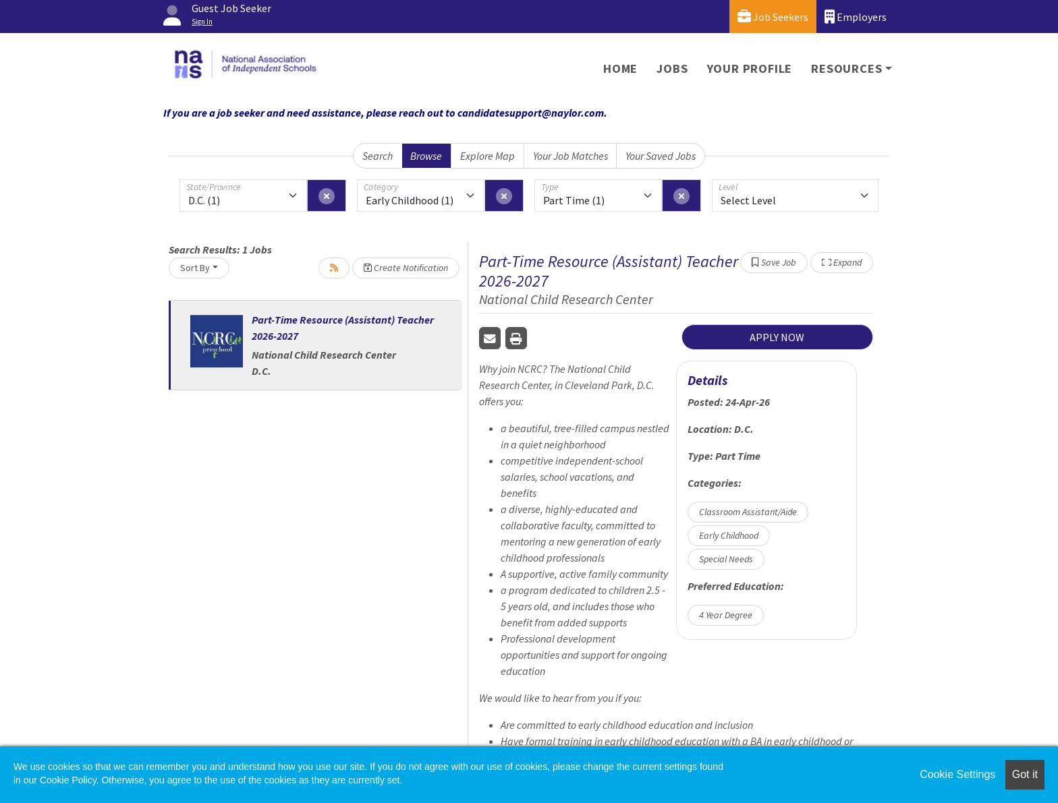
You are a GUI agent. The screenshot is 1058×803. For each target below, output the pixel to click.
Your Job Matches (570, 155)
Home (620, 68)
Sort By (195, 268)
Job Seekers (772, 16)
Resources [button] (846, 68)
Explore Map (487, 155)
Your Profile (750, 68)
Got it (1025, 774)
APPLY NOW (777, 337)
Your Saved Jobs (660, 155)
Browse (426, 155)
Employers (856, 16)
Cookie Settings (957, 774)
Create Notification (406, 268)
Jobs (672, 68)
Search (377, 155)
